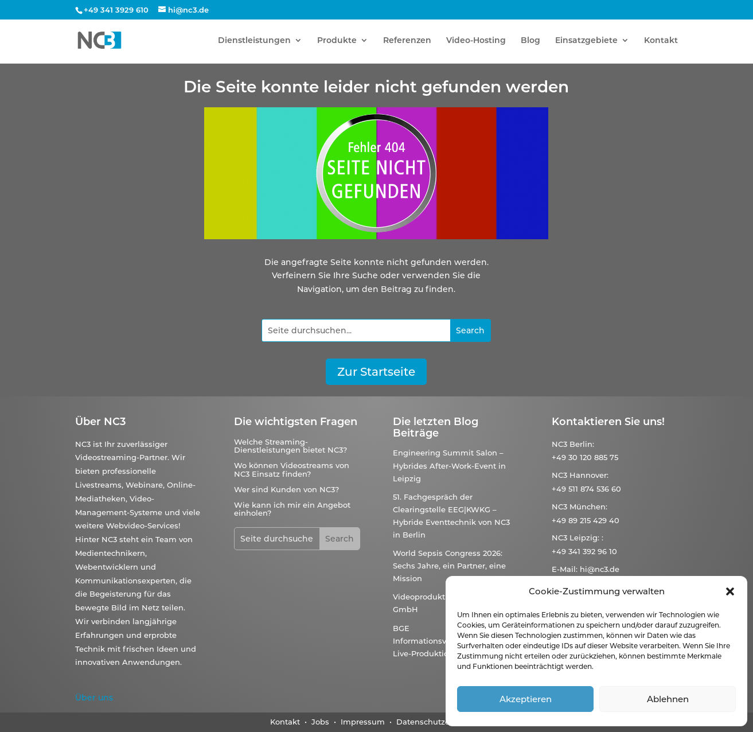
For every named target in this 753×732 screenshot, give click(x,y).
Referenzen (407, 40)
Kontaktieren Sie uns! (608, 421)
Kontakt (661, 40)
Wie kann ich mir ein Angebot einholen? (292, 508)
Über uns (94, 697)
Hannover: (588, 475)
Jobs (321, 721)
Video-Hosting (476, 40)
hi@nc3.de (599, 569)
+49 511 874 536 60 (586, 488)
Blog (530, 40)
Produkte (337, 40)
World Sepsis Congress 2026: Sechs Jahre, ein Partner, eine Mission (449, 565)
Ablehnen (668, 699)
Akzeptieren (526, 699)
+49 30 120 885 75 (585, 457)
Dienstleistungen (254, 40)
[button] (730, 591)
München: (588, 506)
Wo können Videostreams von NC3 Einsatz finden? (291, 469)
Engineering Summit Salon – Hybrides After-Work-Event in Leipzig (449, 465)
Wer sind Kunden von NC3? (286, 489)
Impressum (363, 721)
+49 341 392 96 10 (584, 551)
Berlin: (581, 444)
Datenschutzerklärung (439, 721)
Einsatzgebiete (586, 40)
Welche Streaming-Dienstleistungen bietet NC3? (290, 445)
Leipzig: (584, 537)
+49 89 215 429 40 (585, 520)
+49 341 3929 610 (116, 9)
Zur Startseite (376, 372)
